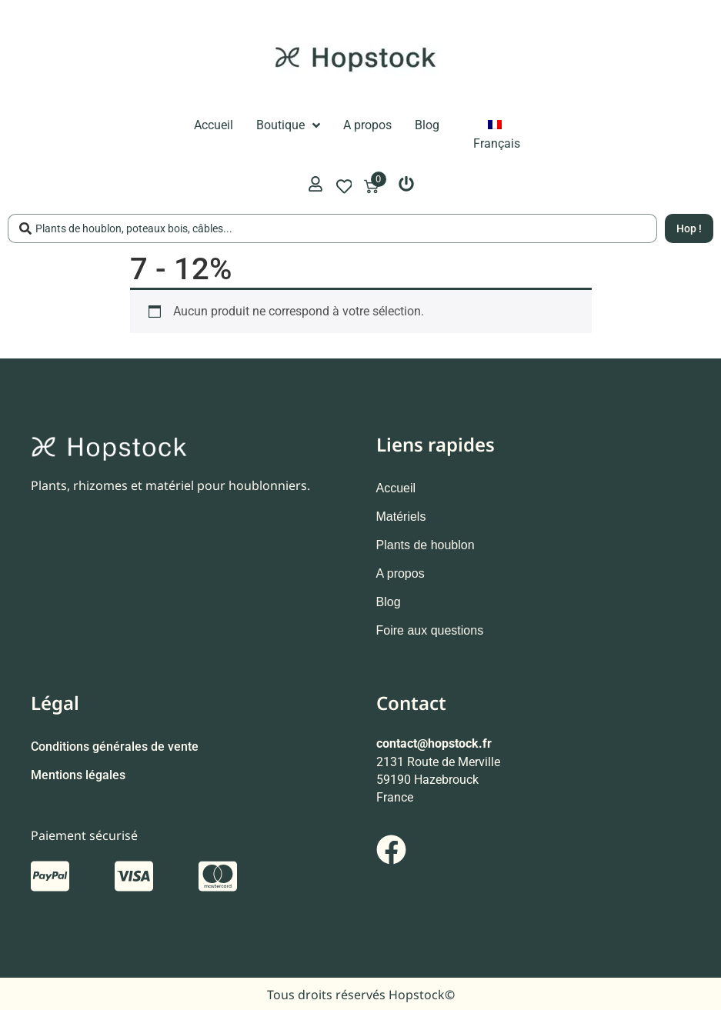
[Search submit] (689, 228)
